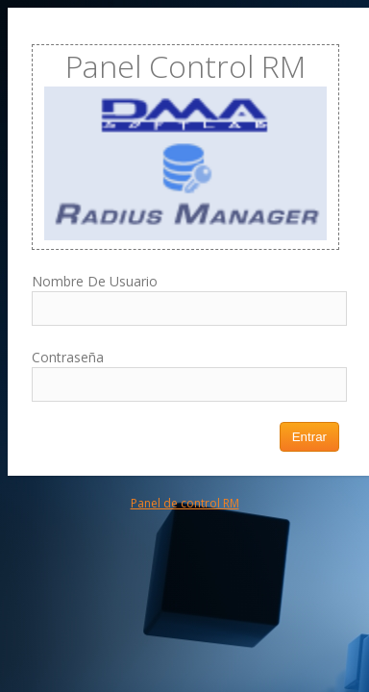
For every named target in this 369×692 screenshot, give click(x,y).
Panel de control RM (185, 503)
